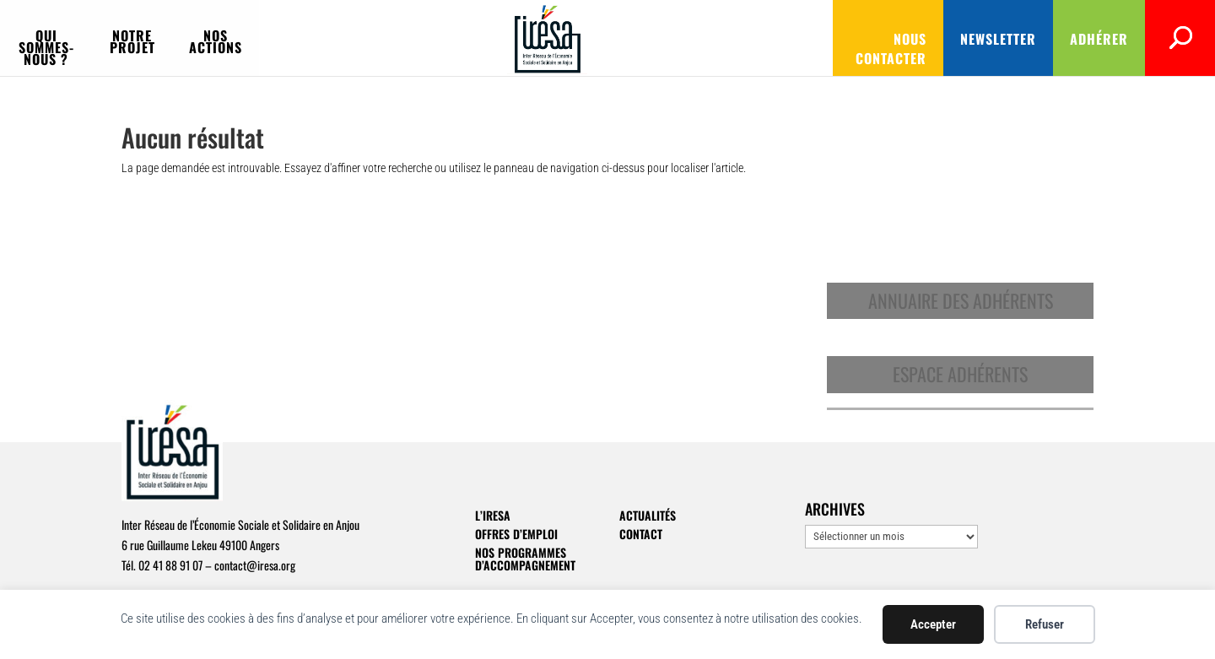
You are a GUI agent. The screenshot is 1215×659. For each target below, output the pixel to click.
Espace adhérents (960, 373)
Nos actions (489, 38)
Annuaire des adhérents (960, 300)
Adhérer (966, 39)
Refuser (1044, 624)
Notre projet (369, 38)
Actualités (647, 515)
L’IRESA (492, 515)
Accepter (933, 624)
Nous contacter (739, 39)
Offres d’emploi (516, 534)
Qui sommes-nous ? (228, 38)
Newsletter (865, 39)
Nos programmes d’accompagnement (525, 558)
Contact (640, 534)
